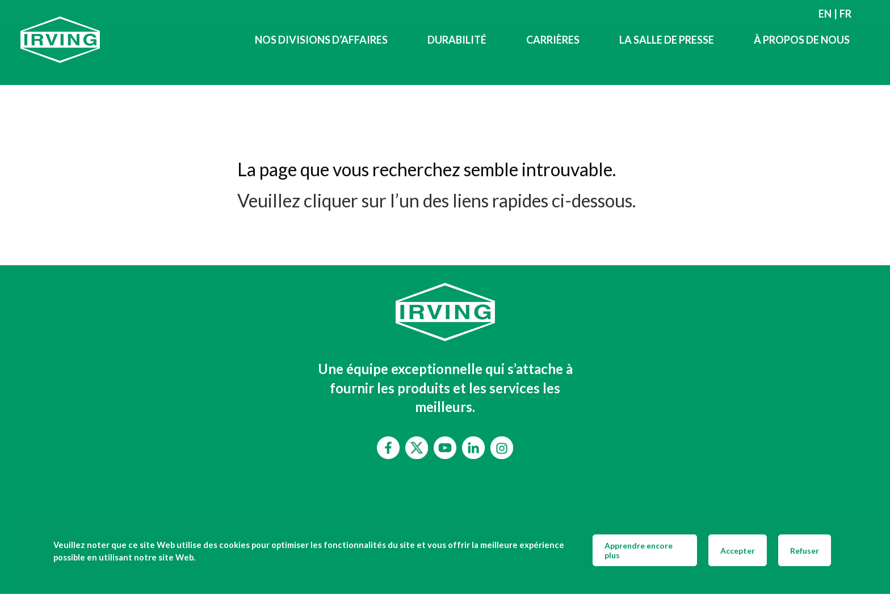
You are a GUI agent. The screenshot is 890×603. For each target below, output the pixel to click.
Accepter (737, 550)
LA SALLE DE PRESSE (666, 39)
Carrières (553, 39)
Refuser (804, 550)
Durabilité (456, 39)
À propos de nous (802, 39)
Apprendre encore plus (638, 550)
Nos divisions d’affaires (321, 39)
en (825, 13)
